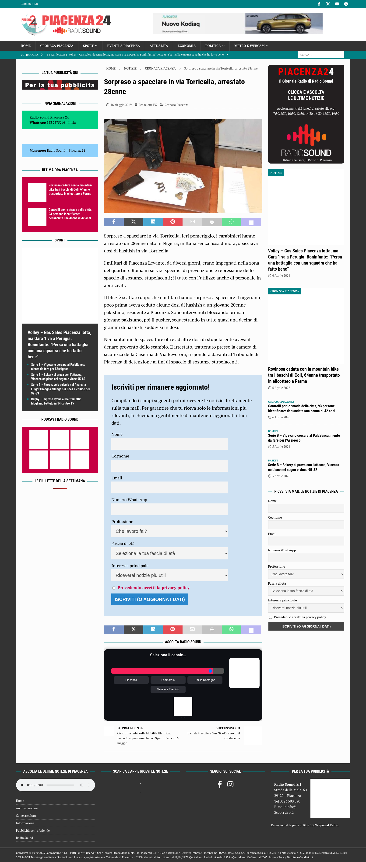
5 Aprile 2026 (281, 446)
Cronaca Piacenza (56, 45)
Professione (122, 521)
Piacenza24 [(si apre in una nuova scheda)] (77, 150)
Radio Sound (29, 4)
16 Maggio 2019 (121, 105)
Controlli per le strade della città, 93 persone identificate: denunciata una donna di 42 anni (70, 214)
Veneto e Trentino (168, 689)
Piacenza (131, 680)
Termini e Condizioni (300, 857)
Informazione (25, 823)
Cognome (120, 456)
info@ (292, 806)
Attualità (159, 45)
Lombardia (168, 680)
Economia (187, 45)
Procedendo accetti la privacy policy (154, 587)
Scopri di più (284, 812)
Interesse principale (129, 565)
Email (116, 478)
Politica (213, 45)
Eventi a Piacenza (123, 45)
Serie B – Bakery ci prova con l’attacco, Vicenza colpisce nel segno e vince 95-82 (303, 467)
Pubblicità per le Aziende (33, 830)
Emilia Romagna (205, 680)
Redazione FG (147, 105)
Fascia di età (122, 543)
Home (26, 45)
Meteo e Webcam (249, 45)
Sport (88, 45)
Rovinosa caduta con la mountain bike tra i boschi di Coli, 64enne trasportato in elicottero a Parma (70, 189)
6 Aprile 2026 (281, 275)
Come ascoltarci (27, 815)
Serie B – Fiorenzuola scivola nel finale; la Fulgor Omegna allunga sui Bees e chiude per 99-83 (60, 389)
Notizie (130, 68)
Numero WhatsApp (129, 499)
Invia (72, 122)
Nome (117, 434)
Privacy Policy (277, 857)
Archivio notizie (27, 808)
